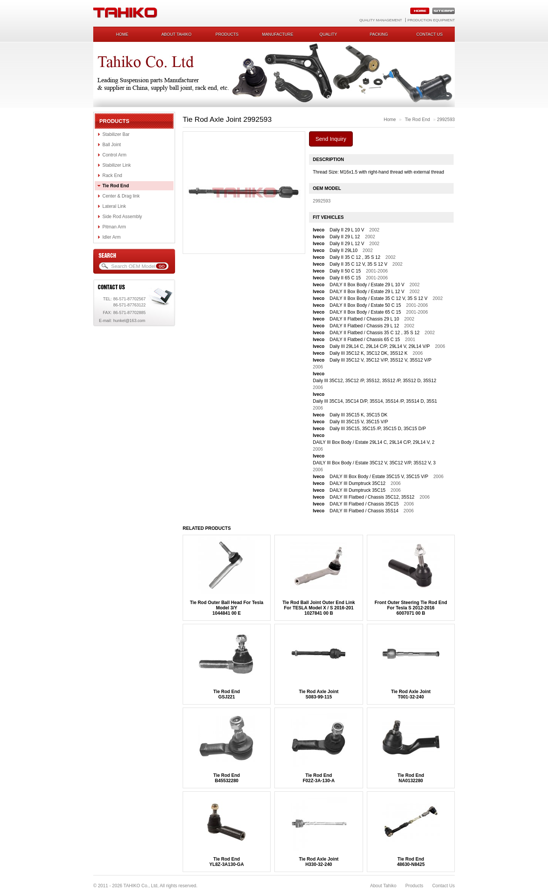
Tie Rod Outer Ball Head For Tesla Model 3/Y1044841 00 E (226, 608)
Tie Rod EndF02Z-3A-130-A (319, 778)
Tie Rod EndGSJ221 (226, 694)
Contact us (429, 34)
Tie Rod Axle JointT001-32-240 (410, 694)
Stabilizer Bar (115, 134)
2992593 (446, 119)
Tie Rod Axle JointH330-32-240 (318, 861)
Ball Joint (111, 144)
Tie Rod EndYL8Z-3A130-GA (226, 861)
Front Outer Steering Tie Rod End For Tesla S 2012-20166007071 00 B (410, 608)
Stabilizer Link (116, 165)
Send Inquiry (330, 139)
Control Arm (114, 155)
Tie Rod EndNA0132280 (411, 778)
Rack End (112, 175)
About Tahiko (176, 34)
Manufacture (277, 34)
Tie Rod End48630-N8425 (411, 861)
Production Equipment (431, 20)
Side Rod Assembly (122, 216)
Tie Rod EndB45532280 (226, 778)
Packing (379, 34)
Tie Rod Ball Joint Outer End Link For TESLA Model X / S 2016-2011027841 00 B (318, 608)
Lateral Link (114, 206)
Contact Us (443, 885)
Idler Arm (111, 237)
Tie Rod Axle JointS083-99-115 (318, 694)
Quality (328, 34)
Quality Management (380, 20)
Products (227, 34)
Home (122, 34)
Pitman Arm (114, 227)
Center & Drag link (121, 196)
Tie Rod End (115, 185)
